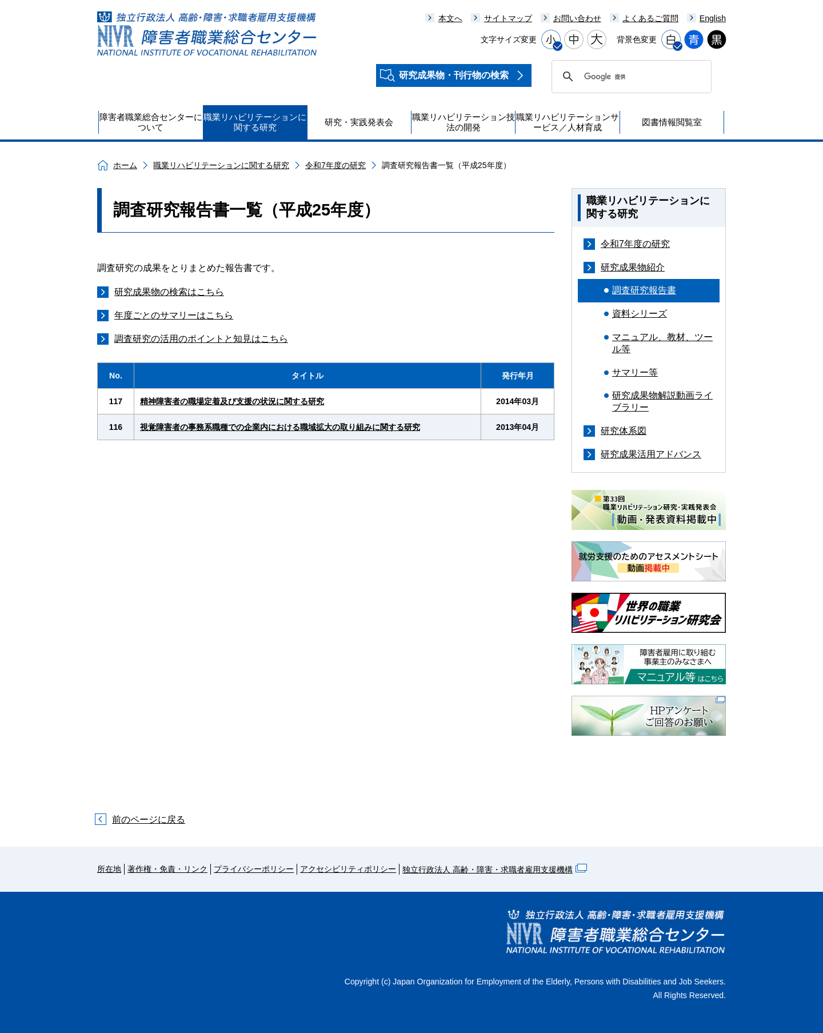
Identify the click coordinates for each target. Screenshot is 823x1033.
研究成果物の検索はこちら (169, 292)
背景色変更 (637, 39)
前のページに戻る (148, 819)
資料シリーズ (639, 313)
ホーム (125, 165)
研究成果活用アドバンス (651, 454)
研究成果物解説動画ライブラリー (662, 401)
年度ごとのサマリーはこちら (173, 315)
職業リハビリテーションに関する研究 (221, 165)
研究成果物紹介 (633, 267)
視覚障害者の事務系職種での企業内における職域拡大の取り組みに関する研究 (280, 427)
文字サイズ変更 (509, 39)
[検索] (630, 76)
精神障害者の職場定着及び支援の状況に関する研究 (232, 401)
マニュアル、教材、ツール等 (662, 343)
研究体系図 (623, 431)
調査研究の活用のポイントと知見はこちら (201, 339)
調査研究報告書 (644, 290)
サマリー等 (635, 372)
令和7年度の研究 (335, 165)
